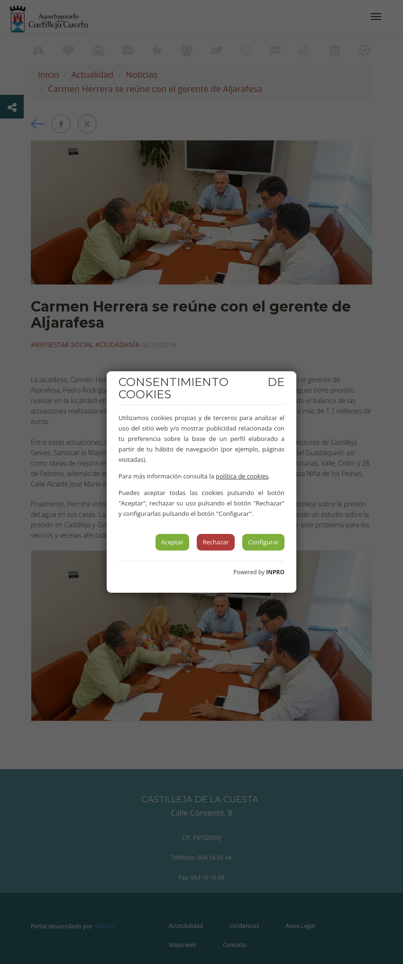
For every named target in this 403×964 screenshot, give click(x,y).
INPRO (275, 572)
